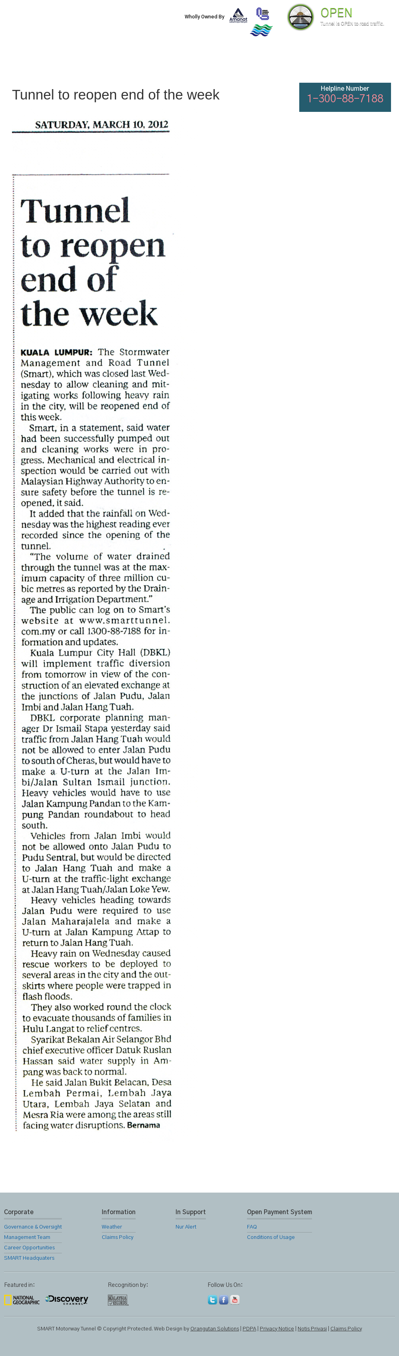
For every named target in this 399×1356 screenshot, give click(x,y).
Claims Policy (117, 1237)
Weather (112, 1227)
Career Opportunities (29, 1248)
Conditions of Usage (271, 1237)
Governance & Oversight (33, 1227)
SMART (112, 64)
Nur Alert (186, 1227)
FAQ (328, 64)
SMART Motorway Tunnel (98, 23)
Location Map (198, 64)
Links (284, 64)
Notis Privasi (312, 1329)
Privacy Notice (277, 1329)
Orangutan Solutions (214, 1329)
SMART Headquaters (29, 1258)
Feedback (372, 64)
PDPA (249, 1329)
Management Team (27, 1237)
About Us (69, 64)
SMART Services (155, 64)
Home (25, 64)
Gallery (241, 64)
